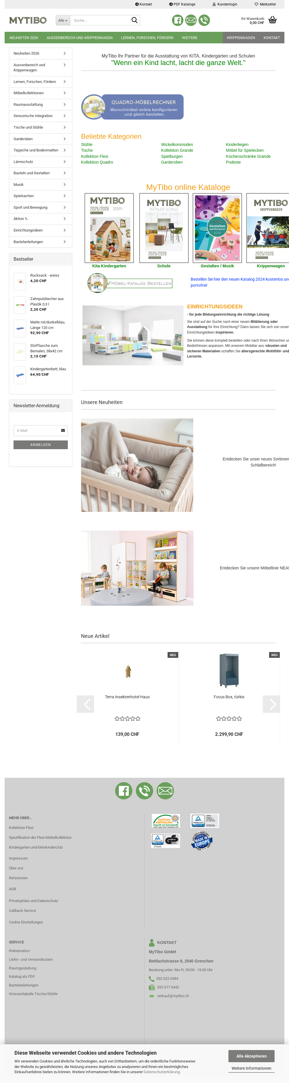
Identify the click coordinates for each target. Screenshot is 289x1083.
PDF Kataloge (182, 4)
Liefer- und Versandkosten (31, 959)
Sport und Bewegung (30, 207)
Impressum (18, 858)
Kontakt (143, 4)
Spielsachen (24, 196)
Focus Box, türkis (229, 697)
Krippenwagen (241, 38)
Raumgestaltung (22, 968)
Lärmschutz (23, 162)
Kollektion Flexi (21, 827)
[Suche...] (63, 20)
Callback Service (22, 910)
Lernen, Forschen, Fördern (147, 38)
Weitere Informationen (251, 1068)
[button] (85, 704)
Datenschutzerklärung (162, 1072)
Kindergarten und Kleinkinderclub (36, 847)
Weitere (189, 38)
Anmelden (40, 445)
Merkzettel (265, 4)
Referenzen (18, 878)
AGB (12, 889)
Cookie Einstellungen (26, 922)
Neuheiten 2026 (24, 38)
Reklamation (19, 951)
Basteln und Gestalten (32, 173)
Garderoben (23, 139)
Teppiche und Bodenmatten (36, 150)
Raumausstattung (28, 104)
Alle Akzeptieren (252, 1056)
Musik (19, 184)
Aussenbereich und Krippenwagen (79, 38)
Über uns (16, 868)
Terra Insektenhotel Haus (127, 697)
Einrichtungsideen (28, 230)
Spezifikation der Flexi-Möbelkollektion (40, 837)
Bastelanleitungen (28, 242)
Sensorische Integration (33, 116)
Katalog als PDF (22, 976)
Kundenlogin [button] (225, 4)
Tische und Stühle (28, 127)
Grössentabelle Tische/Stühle (33, 994)
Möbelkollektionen (29, 93)
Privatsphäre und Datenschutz (33, 901)
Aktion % (21, 218)
